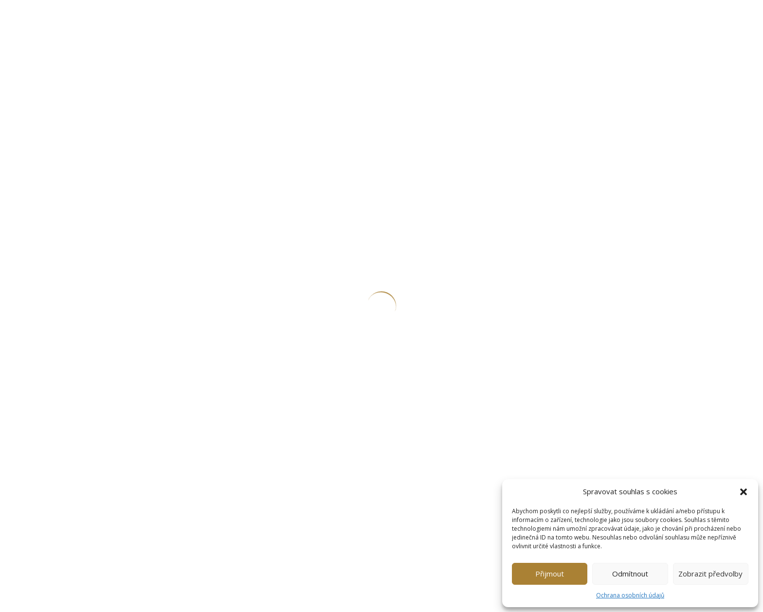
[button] (743, 492)
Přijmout (549, 573)
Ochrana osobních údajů (630, 595)
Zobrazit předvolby (710, 573)
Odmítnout (630, 573)
